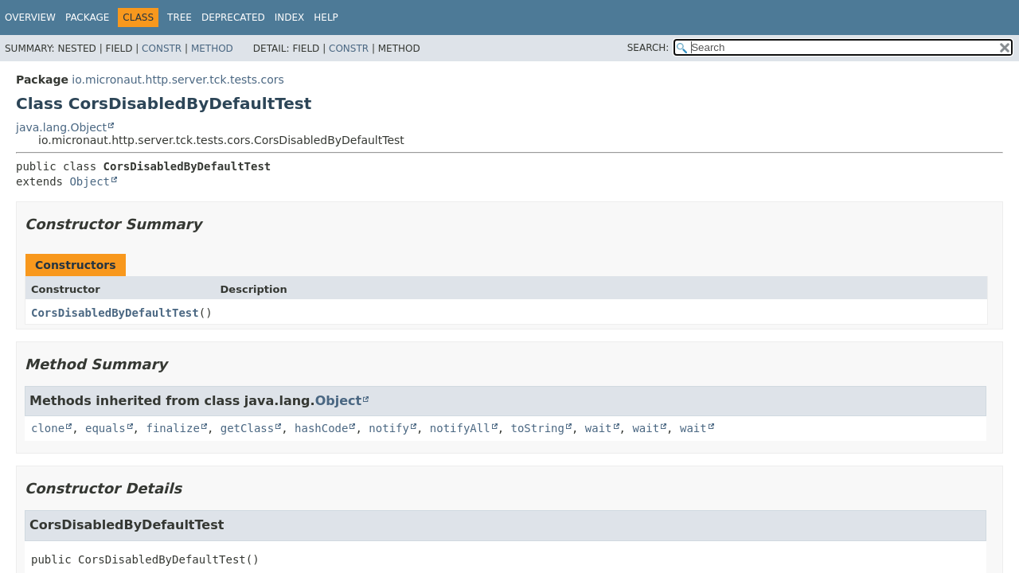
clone (47, 428)
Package (87, 17)
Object (89, 181)
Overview (30, 17)
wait (598, 428)
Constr (162, 48)
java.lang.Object (61, 127)
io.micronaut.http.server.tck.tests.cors (178, 79)
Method (212, 48)
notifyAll (460, 428)
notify (389, 428)
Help (326, 17)
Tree (179, 17)
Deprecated (233, 17)
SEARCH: (648, 47)
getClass (247, 428)
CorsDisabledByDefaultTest (115, 312)
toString (537, 428)
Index (290, 17)
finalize (172, 428)
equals (105, 428)
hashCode (321, 428)
